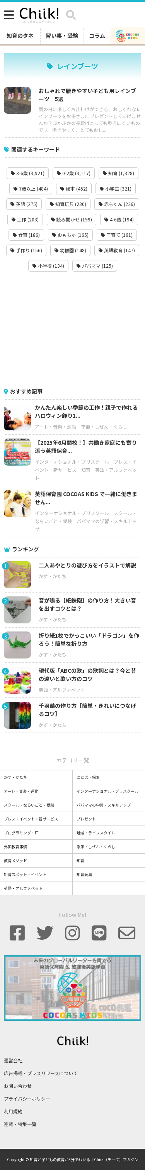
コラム (97, 35)
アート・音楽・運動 (55, 426)
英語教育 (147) (117, 250)
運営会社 (13, 1060)
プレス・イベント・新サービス (31, 819)
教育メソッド (15, 860)
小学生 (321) (115, 188)
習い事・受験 (62, 35)
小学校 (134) (48, 265)
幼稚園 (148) (70, 250)
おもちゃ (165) (70, 234)
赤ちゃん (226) (117, 204)
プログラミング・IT (21, 833)
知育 (85, 469)
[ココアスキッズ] (128, 35)
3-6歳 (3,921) (27, 173)
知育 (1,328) (118, 173)
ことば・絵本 (88, 777)
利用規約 (13, 1111)
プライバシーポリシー (27, 1098)
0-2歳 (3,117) (73, 173)
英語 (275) (24, 204)
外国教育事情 (15, 846)
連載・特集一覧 (20, 1124)
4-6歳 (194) (119, 219)
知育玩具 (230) (68, 204)
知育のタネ (20, 35)
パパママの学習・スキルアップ (104, 805)
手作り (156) (26, 250)
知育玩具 (84, 874)
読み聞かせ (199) (71, 219)
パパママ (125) (95, 265)
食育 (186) (26, 234)
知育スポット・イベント (25, 874)
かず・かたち (53, 576)
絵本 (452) (73, 188)
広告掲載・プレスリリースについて (41, 1073)
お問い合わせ (18, 1085)
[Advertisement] (73, 329)
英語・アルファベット (62, 689)
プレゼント (86, 819)
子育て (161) (117, 234)
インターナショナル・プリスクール (72, 461)
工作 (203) (25, 219)
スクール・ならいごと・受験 (29, 805)
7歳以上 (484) (31, 188)
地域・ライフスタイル (96, 833)
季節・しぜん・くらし (104, 426)
